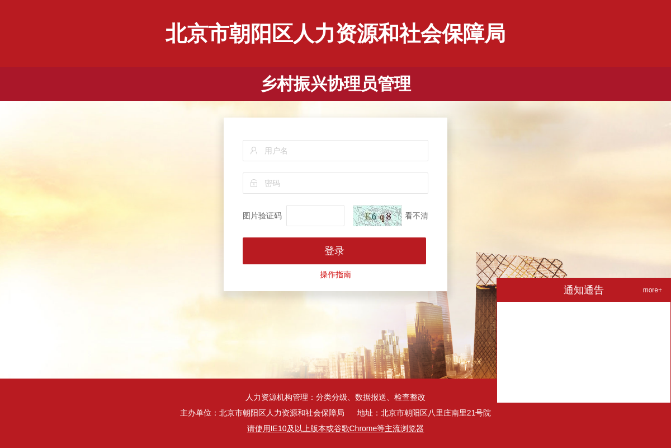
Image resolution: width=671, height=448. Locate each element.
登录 (334, 250)
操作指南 (335, 274)
